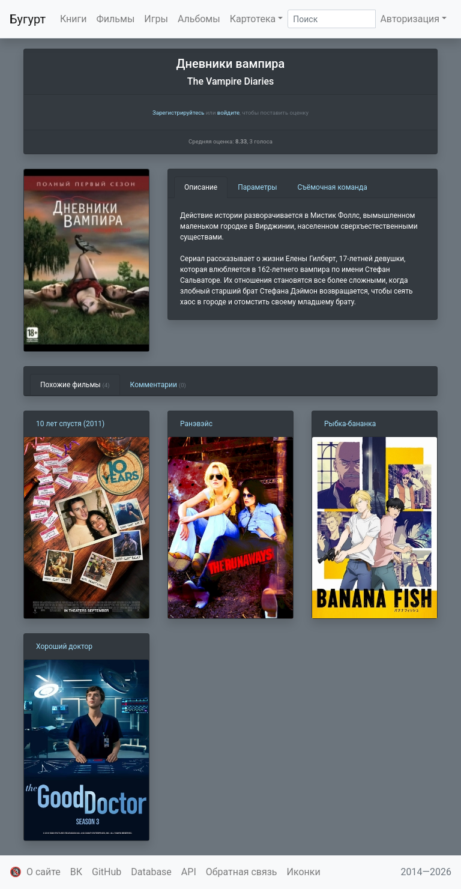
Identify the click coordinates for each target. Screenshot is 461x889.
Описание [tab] (200, 187)
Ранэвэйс (196, 424)
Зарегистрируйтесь (178, 112)
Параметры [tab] (257, 187)
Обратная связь (241, 872)
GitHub (106, 872)
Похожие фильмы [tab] (75, 385)
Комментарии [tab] (158, 385)
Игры (156, 19)
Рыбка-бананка (350, 424)
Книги (73, 19)
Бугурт (28, 19)
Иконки (304, 872)
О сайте (43, 872)
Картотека (253, 19)
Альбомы (199, 19)
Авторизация (409, 19)
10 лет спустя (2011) (70, 424)
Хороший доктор (64, 646)
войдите (228, 112)
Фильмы (116, 19)
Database (151, 872)
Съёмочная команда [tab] (332, 187)
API (188, 872)
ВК (76, 872)
